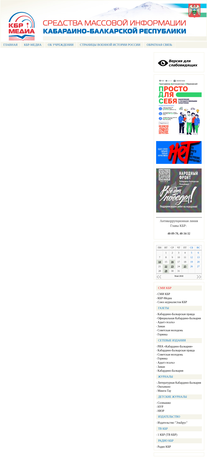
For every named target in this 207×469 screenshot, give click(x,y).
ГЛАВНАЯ (10, 44)
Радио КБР (164, 446)
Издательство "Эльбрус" (172, 422)
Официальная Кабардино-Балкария (179, 318)
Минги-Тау (164, 390)
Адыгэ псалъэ (166, 322)
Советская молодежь (170, 330)
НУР (160, 406)
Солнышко (164, 402)
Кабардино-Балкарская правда (176, 314)
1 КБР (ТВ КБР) (167, 434)
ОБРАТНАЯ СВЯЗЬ (159, 44)
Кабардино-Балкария (170, 370)
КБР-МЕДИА (32, 44)
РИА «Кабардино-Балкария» (175, 346)
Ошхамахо (164, 386)
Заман (161, 326)
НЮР (161, 410)
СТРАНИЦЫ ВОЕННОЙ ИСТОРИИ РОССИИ (110, 44)
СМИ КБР (164, 294)
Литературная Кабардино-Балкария (179, 382)
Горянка (163, 334)
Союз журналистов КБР (172, 302)
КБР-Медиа (165, 298)
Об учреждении (61, 44)
